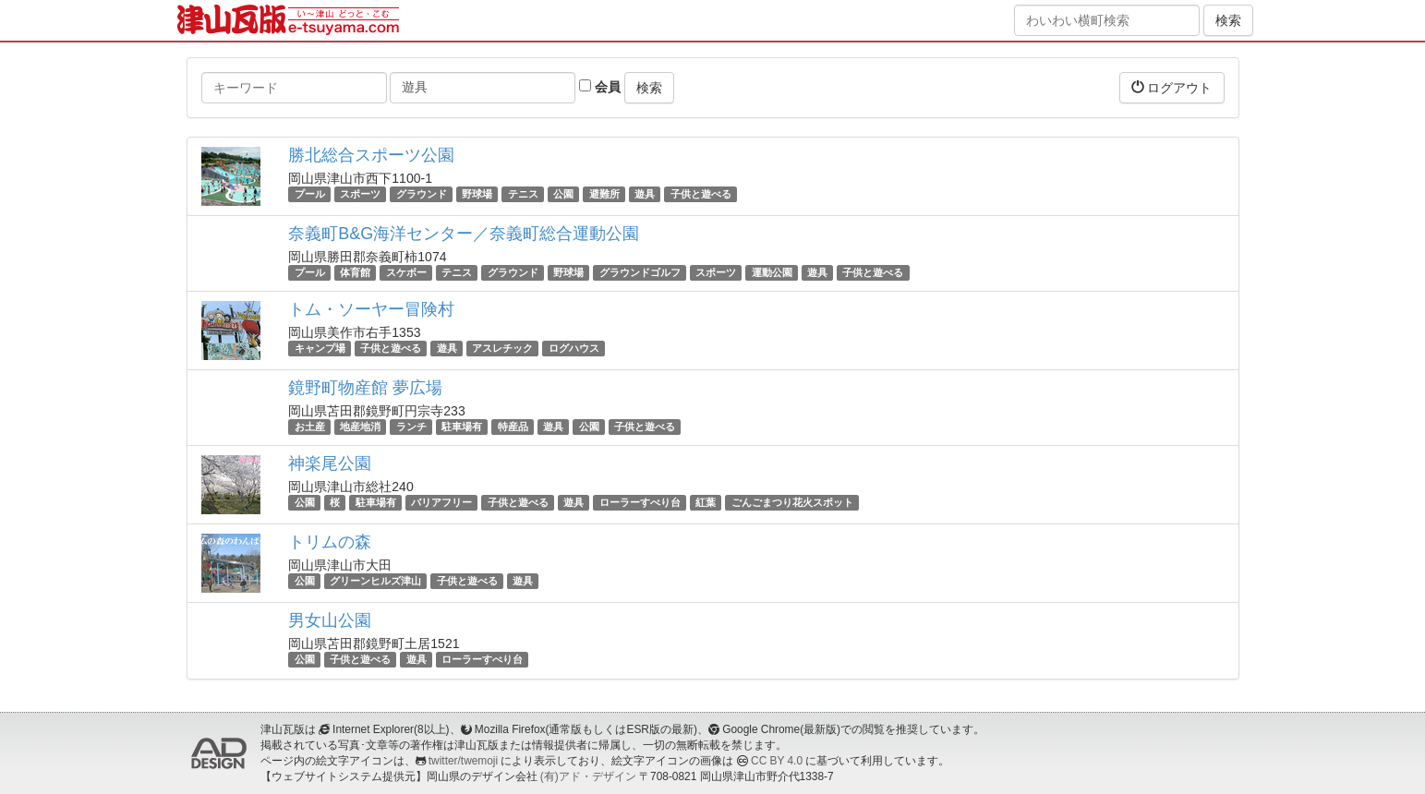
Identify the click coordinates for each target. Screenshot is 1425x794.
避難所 (604, 193)
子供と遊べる (700, 193)
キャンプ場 (320, 348)
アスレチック (502, 348)
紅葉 (705, 502)
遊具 (644, 193)
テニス (523, 193)
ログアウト (1172, 87)
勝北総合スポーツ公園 (371, 155)
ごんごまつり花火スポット (792, 502)
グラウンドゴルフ (640, 272)
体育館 (355, 272)
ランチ (411, 426)
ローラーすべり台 (640, 502)
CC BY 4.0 (777, 760)
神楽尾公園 (329, 463)
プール (310, 193)
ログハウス (574, 348)
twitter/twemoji (463, 760)
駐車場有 (461, 426)
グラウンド (421, 193)
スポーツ (360, 193)
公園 (563, 193)
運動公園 (772, 272)
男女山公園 (329, 620)
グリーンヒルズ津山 (375, 580)
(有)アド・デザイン (588, 776)
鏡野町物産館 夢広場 (365, 388)
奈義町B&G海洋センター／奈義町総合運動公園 (463, 233)
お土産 (310, 426)
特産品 (513, 426)
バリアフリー (441, 502)
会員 (600, 86)
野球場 (477, 193)
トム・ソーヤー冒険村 (371, 309)
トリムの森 (329, 542)
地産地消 (360, 426)
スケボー (406, 272)
